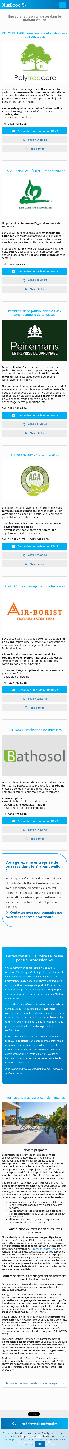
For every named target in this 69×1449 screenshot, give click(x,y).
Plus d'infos (36, 148)
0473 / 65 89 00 (34, 555)
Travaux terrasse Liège (44, 1248)
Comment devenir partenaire (34, 1423)
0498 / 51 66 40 (34, 424)
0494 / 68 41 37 (34, 280)
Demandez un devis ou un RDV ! (35, 131)
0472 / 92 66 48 (34, 699)
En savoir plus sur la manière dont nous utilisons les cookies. (34, 1440)
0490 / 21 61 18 (34, 830)
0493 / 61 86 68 (34, 140)
